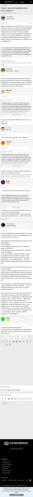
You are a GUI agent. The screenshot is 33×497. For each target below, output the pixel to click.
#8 (31, 324)
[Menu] (2, 2)
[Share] (29, 23)
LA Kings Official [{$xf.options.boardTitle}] (6, 462)
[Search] (31, 2)
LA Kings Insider (6, 466)
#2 (31, 75)
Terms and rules (12, 480)
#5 (31, 148)
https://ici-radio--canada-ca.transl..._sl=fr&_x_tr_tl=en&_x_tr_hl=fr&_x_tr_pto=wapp (16, 62)
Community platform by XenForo (14, 485)
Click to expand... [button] (16, 114)
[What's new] (27, 2)
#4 (31, 134)
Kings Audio (5, 468)
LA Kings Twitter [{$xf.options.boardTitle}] (6, 473)
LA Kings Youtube (6, 470)
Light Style (4, 477)
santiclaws (5, 13)
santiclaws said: (6, 100)
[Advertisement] (11, 365)
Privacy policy (20, 480)
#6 (31, 187)
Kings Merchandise (7, 464)
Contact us (4, 480)
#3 (31, 97)
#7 (31, 230)
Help (27, 480)
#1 (31, 23)
